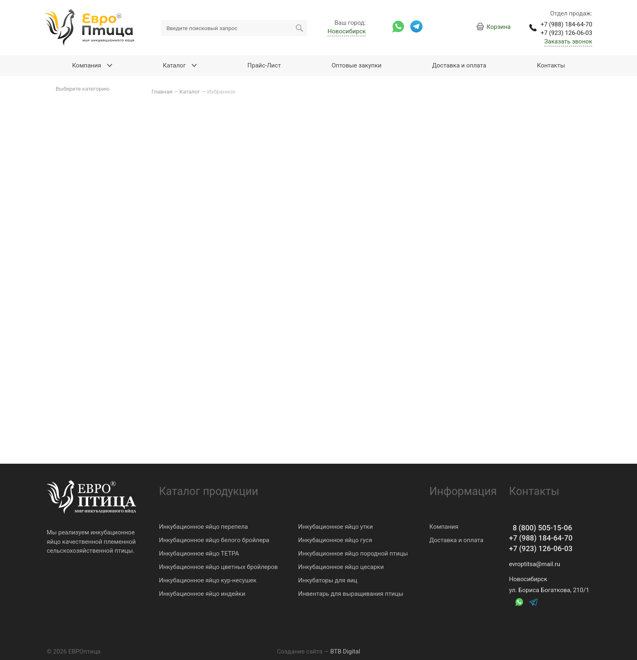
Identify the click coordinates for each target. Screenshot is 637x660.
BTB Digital (345, 651)
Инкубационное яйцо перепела (203, 526)
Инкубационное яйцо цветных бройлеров (218, 567)
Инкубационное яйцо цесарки (341, 567)
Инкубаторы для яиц (328, 580)
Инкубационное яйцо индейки (202, 593)
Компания (443, 526)
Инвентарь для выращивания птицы (350, 593)
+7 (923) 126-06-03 (540, 548)
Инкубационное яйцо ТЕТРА (199, 553)
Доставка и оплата (456, 540)
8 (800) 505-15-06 (540, 527)
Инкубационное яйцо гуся (335, 540)
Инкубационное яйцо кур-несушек (207, 580)
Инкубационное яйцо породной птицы (353, 553)
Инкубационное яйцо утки (335, 526)
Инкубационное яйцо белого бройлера (214, 540)
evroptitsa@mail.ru (534, 564)
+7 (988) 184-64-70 (540, 538)
